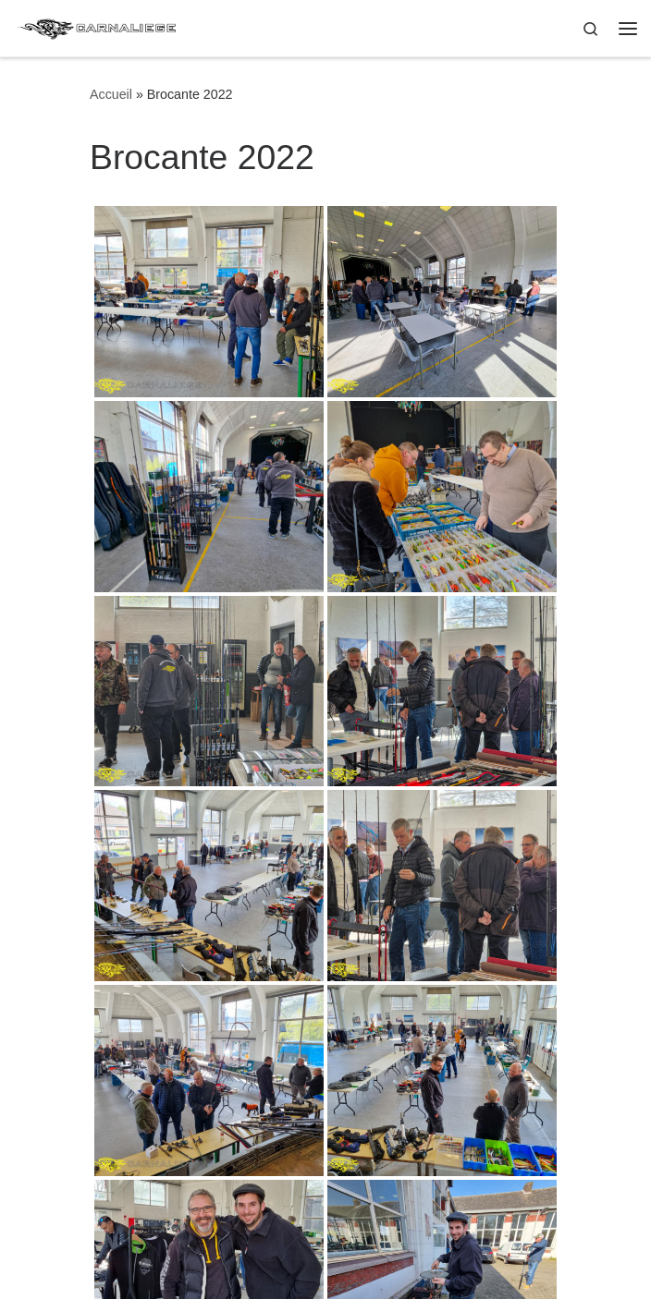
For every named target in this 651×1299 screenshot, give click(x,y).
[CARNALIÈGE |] (98, 26)
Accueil (111, 94)
